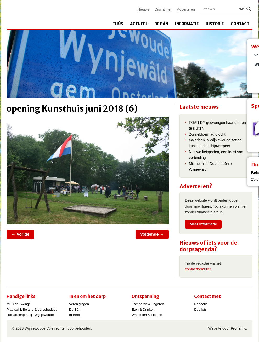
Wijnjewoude (60, 15)
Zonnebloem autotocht (207, 134)
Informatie (187, 23)
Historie (215, 23)
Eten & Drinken (143, 309)
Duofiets (200, 309)
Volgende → (152, 234)
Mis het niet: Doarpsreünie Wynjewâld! (210, 166)
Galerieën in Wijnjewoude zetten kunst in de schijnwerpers (215, 143)
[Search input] (220, 9)
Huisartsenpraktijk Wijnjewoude (30, 315)
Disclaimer (163, 9)
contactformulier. (198, 269)
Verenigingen (79, 304)
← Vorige (20, 234)
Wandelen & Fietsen (147, 315)
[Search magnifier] (248, 9)
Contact (240, 23)
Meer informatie (203, 224)
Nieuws (143, 9)
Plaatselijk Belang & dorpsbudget (32, 309)
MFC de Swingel (19, 304)
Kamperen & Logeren (148, 304)
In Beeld (75, 315)
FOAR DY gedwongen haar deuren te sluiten (217, 125)
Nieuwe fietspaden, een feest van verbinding (216, 155)
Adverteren (186, 9)
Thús (117, 23)
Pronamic (238, 328)
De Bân (161, 23)
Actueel (139, 23)
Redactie (200, 304)
